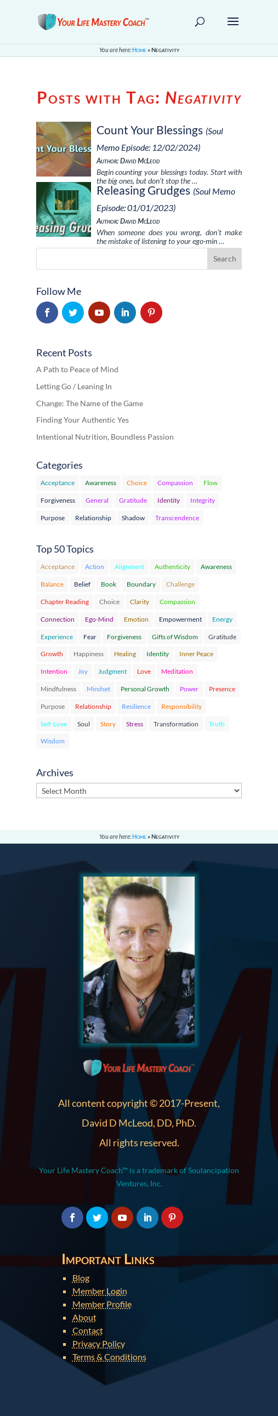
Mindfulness (58, 689)
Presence (222, 689)
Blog (80, 1277)
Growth (52, 654)
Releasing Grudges (143, 190)
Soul (83, 724)
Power (189, 689)
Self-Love (54, 724)
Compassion (175, 483)
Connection (58, 619)
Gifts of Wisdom (175, 637)
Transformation (176, 724)
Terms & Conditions (109, 1356)
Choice (137, 483)
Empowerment (180, 619)
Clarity (139, 602)
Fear (90, 637)
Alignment (129, 566)
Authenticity (172, 566)
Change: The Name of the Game (89, 403)
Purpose (53, 518)
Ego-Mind (99, 619)
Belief (82, 584)
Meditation (177, 671)
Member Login (99, 1291)
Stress (134, 724)
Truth (217, 724)
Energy (222, 619)
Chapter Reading (65, 602)
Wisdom (53, 741)
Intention (54, 671)
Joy (83, 671)
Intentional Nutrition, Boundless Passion (105, 436)
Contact (87, 1330)
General (97, 500)
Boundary (141, 584)
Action (94, 566)
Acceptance (58, 483)
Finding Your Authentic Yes (82, 419)
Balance (52, 584)
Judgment (112, 671)
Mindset (98, 689)
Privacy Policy (98, 1343)
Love (144, 671)
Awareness (100, 483)
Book (108, 584)
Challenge (180, 584)
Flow (210, 483)
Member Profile (102, 1304)
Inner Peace (196, 654)
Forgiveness (58, 500)
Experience (57, 637)
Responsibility (181, 706)
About (84, 1317)
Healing (125, 654)
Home (139, 49)
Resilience (136, 706)
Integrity (202, 500)
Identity (168, 500)
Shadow (133, 518)
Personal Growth (145, 689)
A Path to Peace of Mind (77, 369)
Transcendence (177, 518)
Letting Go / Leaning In (74, 386)
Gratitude (133, 500)
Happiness (88, 654)
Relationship (93, 518)
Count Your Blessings (150, 130)
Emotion (136, 619)
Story (108, 724)
